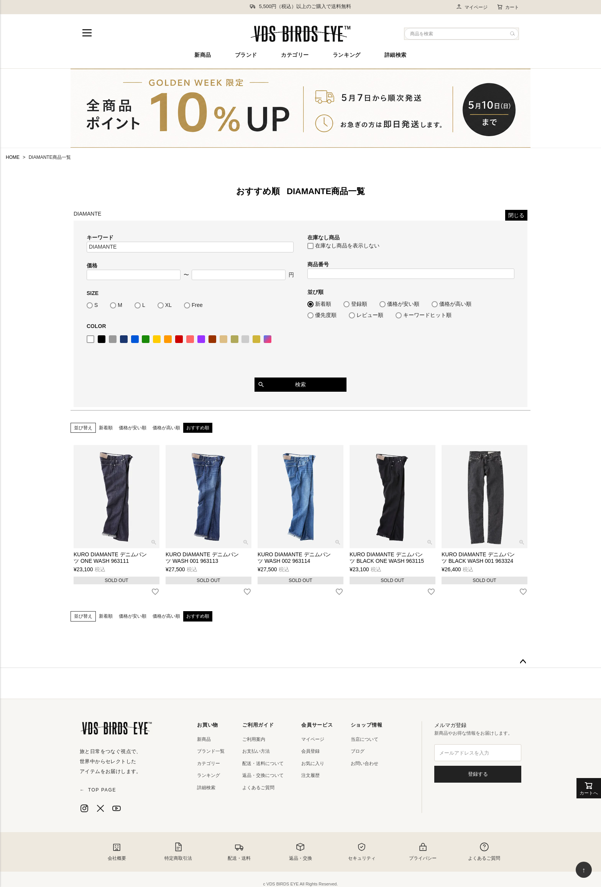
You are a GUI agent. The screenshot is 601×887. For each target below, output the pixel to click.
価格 (92, 265)
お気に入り (312, 763)
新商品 (202, 55)
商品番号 (318, 264)
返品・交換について (263, 775)
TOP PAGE (98, 789)
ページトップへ (523, 662)
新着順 (106, 427)
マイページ (472, 7)
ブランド (246, 55)
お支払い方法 (256, 751)
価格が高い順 (166, 427)
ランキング (347, 55)
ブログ (358, 751)
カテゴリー (295, 55)
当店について (364, 739)
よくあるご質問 (258, 787)
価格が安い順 (132, 427)
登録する (478, 774)
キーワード (100, 237)
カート (508, 6)
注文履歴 (310, 775)
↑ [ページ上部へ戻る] (584, 870)
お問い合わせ (364, 763)
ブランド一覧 (211, 751)
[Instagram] (84, 808)
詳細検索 (395, 55)
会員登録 (310, 751)
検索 (300, 384)
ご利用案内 (253, 739)
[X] (100, 808)
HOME (13, 157)
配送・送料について (263, 763)
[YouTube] (116, 808)
